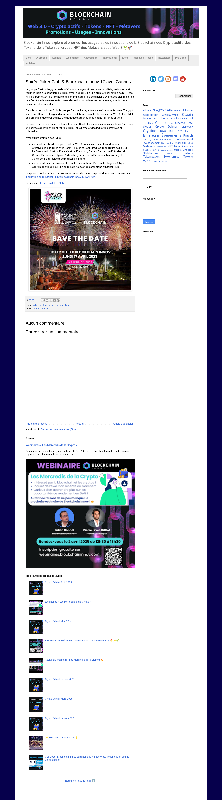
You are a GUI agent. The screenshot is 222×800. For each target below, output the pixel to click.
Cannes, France (41, 308)
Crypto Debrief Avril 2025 (58, 582)
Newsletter (164, 57)
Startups (187, 153)
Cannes (161, 122)
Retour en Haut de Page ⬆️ (80, 780)
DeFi (171, 131)
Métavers (149, 146)
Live (172, 143)
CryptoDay (187, 126)
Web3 (148, 161)
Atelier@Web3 (170, 115)
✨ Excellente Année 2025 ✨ (61, 737)
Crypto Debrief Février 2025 (59, 679)
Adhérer (30, 63)
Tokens (188, 156)
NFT (53, 305)
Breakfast (148, 123)
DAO (163, 131)
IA (165, 139)
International (110, 57)
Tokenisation (62, 305)
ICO (174, 139)
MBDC (190, 143)
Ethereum (151, 135)
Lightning (165, 143)
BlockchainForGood (182, 118)
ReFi (154, 150)
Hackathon (157, 139)
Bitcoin (187, 114)
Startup (170, 153)
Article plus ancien (123, 423)
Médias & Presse (143, 57)
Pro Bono (180, 57)
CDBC (171, 123)
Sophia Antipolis (183, 150)
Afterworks (174, 110)
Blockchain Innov (155, 118)
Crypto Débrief (166, 126)
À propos (41, 57)
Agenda (56, 57)
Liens (125, 57)
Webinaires (72, 57)
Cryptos (149, 130)
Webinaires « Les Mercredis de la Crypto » (51, 445)
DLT (180, 131)
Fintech (188, 135)
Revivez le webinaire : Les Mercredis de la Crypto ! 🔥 (74, 659)
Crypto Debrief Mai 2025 (58, 621)
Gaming (147, 139)
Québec (147, 150)
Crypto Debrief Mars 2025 (59, 698)
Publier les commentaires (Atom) (59, 429)
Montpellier (161, 147)
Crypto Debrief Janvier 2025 (60, 718)
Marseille (180, 143)
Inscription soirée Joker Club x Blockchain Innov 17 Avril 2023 (61, 176)
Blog (28, 57)
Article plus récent (37, 423)
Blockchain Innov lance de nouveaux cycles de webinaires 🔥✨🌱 (82, 640)
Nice (177, 146)
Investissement (151, 143)
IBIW (169, 139)
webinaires (160, 161)
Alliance (37, 305)
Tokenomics (171, 156)
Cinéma (46, 305)
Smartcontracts (165, 150)
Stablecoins (150, 153)
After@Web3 (159, 110)
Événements (171, 135)
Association (90, 57)
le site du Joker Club (52, 183)
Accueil (80, 423)
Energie (189, 131)
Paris (185, 146)
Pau (191, 147)
